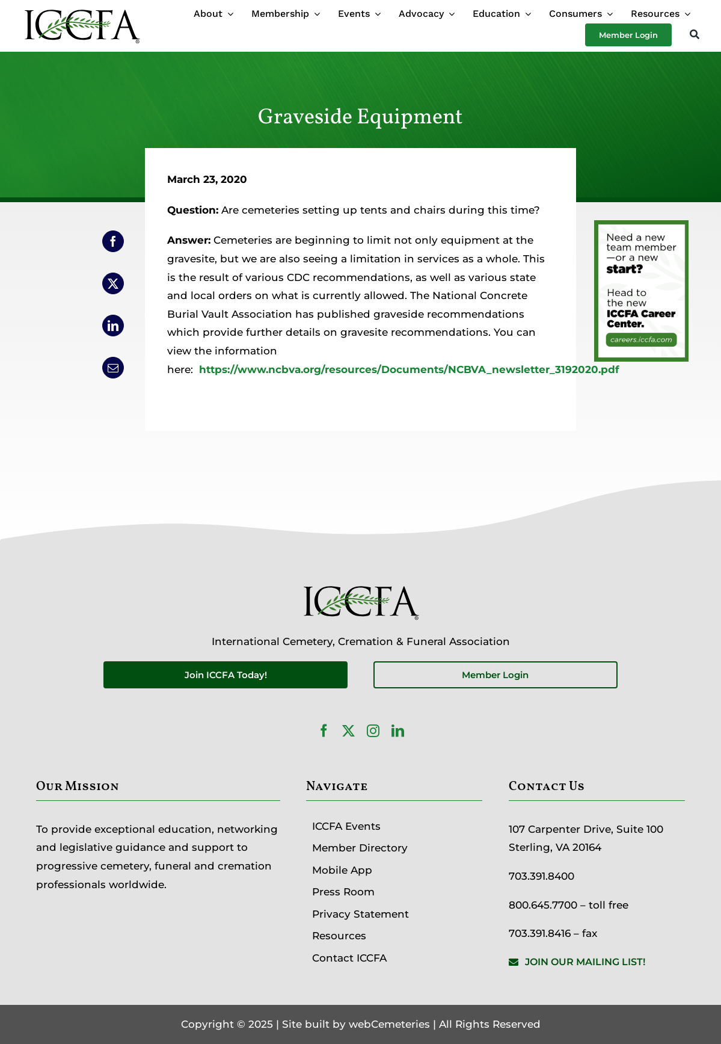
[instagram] (373, 730)
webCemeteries (389, 1024)
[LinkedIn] (113, 325)
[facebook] (324, 730)
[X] (113, 283)
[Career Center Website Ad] (641, 229)
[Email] (113, 367)
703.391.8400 (541, 876)
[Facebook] (113, 241)
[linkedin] (397, 730)
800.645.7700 (543, 905)
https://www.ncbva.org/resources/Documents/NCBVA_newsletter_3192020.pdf (409, 369)
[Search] (694, 35)
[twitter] (348, 730)
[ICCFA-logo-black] (82, 11)
